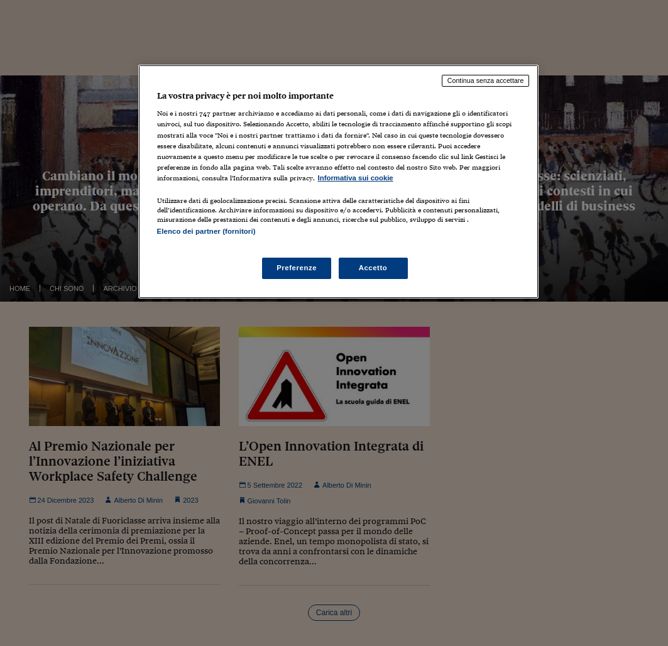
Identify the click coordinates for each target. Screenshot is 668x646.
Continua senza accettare (485, 80)
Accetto (373, 267)
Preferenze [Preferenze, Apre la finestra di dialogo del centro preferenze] (297, 267)
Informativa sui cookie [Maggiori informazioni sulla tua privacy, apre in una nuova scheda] (355, 178)
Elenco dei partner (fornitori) (206, 231)
